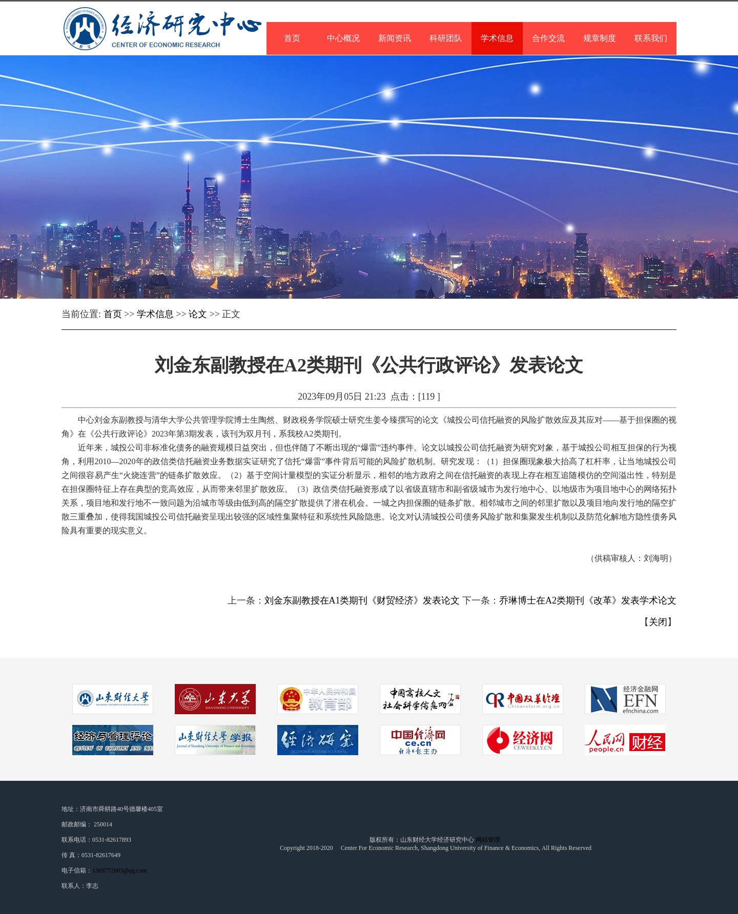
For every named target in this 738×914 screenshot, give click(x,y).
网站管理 (489, 839)
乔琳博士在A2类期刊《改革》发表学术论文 (587, 600)
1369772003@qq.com (119, 870)
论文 (198, 314)
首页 (113, 314)
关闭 (658, 622)
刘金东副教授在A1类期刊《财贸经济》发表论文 (362, 600)
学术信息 (155, 314)
